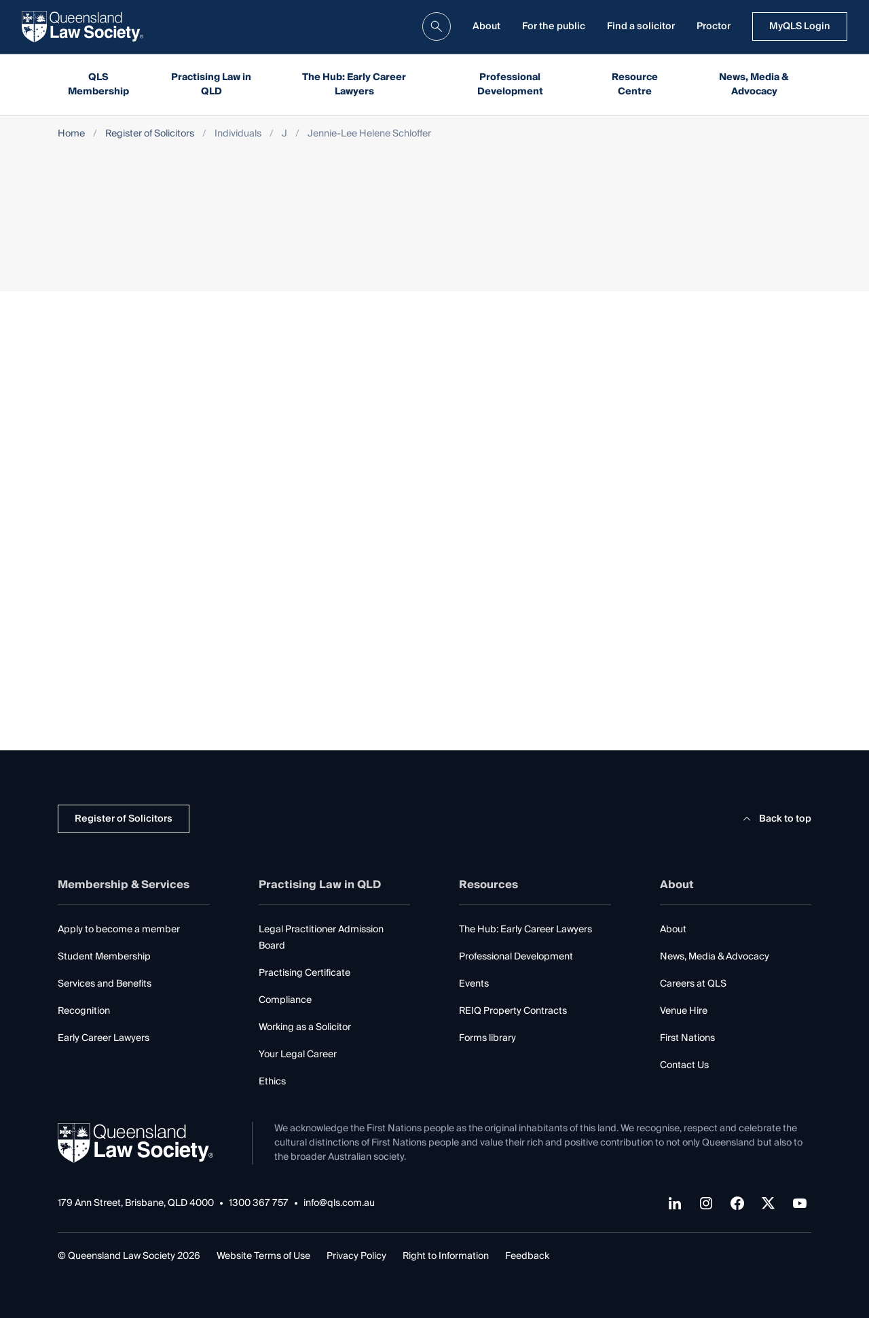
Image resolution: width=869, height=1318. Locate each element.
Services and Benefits (104, 984)
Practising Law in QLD (211, 84)
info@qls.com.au (339, 1203)
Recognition (84, 1011)
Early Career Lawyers (103, 1038)
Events (474, 984)
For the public (553, 26)
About (486, 26)
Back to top (775, 819)
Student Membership (104, 957)
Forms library (487, 1038)
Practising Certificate (304, 973)
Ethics (272, 1082)
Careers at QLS (693, 984)
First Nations (687, 1038)
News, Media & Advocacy (754, 84)
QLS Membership (98, 84)
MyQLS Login (799, 26)
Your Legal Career (298, 1054)
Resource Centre (635, 84)
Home (71, 134)
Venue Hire (683, 1011)
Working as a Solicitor (305, 1027)
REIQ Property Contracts (513, 1011)
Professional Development (510, 84)
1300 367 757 (259, 1203)
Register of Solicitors (149, 134)
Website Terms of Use (263, 1256)
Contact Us (684, 1065)
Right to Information (446, 1256)
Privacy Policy (356, 1256)
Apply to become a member (119, 929)
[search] (436, 26)
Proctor (714, 26)
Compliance (285, 1000)
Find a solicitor (641, 26)
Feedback (527, 1256)
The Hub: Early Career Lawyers (354, 84)
